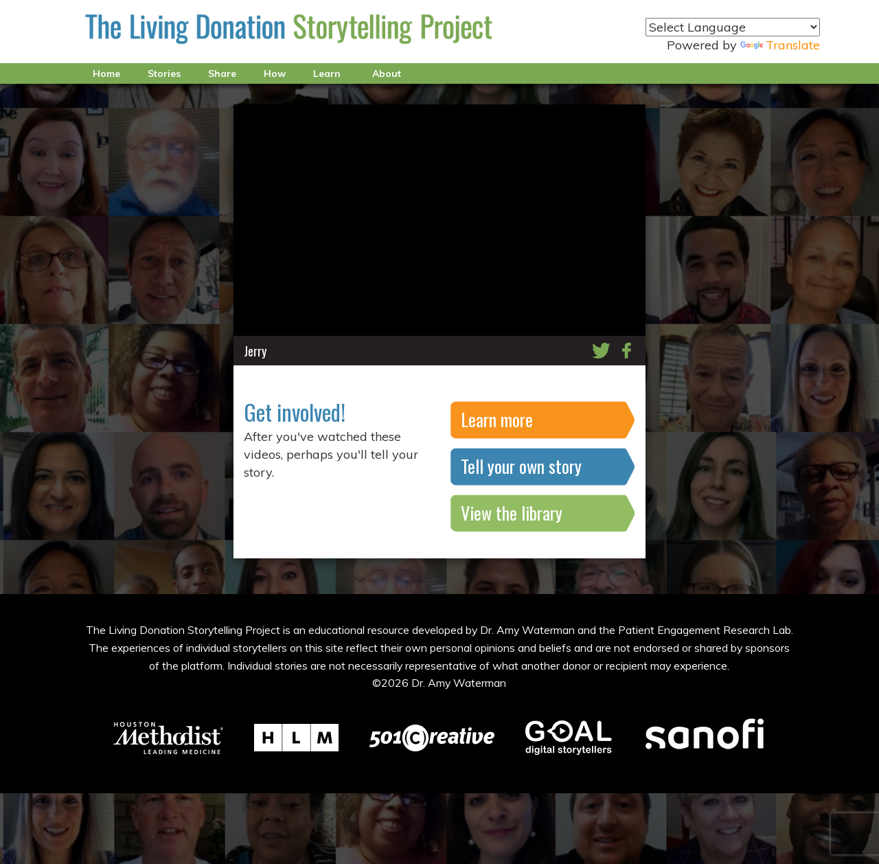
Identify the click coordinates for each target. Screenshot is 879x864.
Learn (327, 73)
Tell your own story (521, 466)
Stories (164, 73)
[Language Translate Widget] (733, 27)
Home (106, 73)
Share (222, 73)
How (275, 73)
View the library (511, 512)
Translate (780, 45)
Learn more (497, 419)
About (386, 73)
